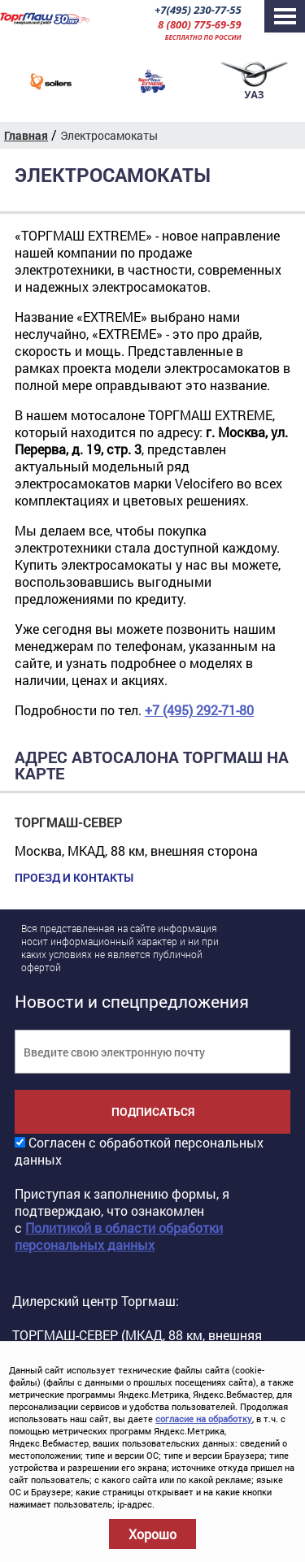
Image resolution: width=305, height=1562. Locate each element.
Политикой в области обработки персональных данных (119, 1236)
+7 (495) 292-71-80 (199, 709)
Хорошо (152, 1533)
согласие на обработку (203, 1418)
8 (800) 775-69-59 (200, 24)
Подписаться (152, 1111)
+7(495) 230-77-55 (198, 9)
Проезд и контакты (74, 877)
